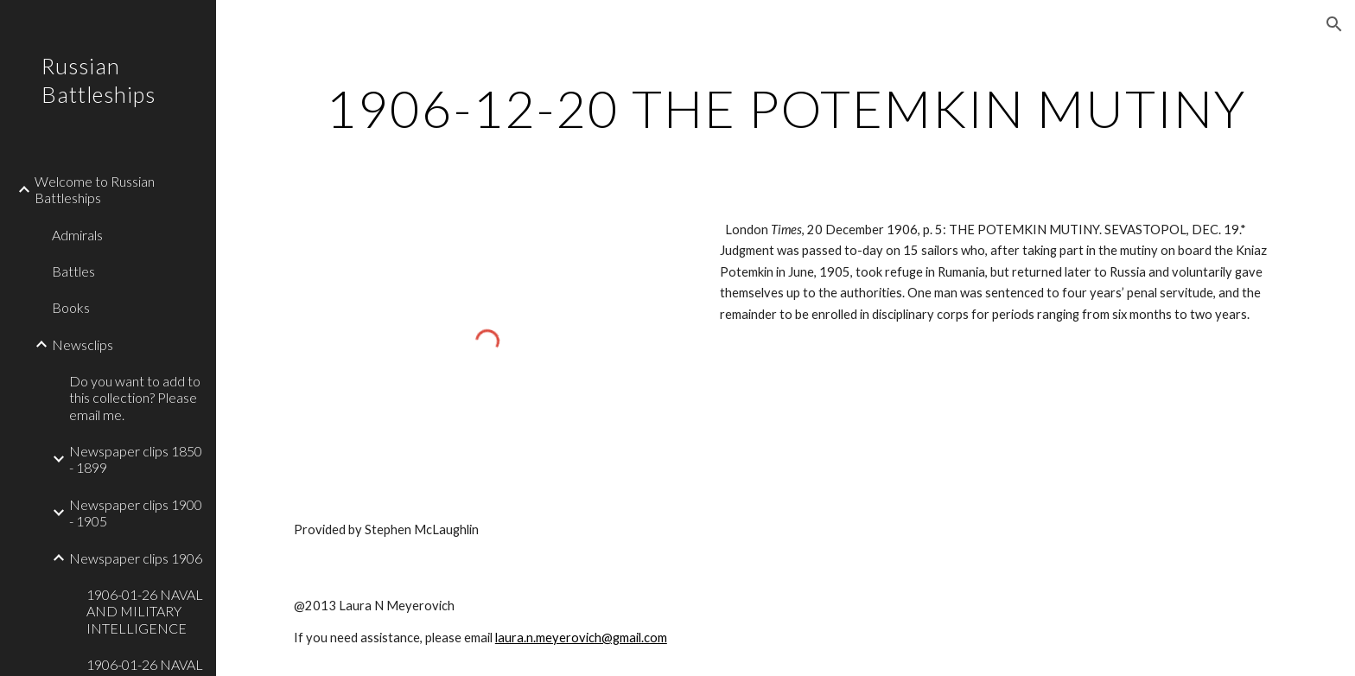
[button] (1334, 24)
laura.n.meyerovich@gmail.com (581, 637)
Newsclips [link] (82, 344)
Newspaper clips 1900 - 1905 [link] (135, 512)
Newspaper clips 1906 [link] (135, 558)
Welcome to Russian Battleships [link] (95, 189)
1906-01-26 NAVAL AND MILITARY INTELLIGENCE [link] (144, 611)
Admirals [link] (77, 234)
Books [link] (71, 307)
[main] (785, 108)
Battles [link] (73, 271)
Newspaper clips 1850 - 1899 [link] (135, 459)
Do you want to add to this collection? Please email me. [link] (134, 398)
